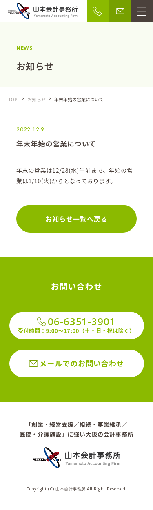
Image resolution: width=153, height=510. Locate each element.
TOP (13, 99)
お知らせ (36, 99)
